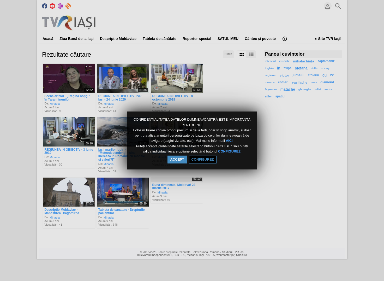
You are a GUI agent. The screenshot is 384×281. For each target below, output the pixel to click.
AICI (230, 141)
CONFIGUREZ (229, 151)
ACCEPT (177, 159)
